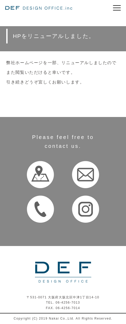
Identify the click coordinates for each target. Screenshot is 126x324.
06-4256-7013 (68, 302)
